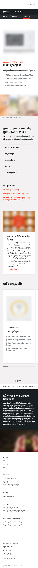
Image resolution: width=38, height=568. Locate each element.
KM (28, 4)
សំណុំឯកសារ (26, 16)
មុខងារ (5, 16)
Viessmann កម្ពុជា (8, 387)
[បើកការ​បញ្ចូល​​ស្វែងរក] (24, 4)
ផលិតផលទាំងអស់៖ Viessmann (26, 387)
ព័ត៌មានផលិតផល (14, 16)
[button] (19, 381)
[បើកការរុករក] (34, 4)
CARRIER (20, 566)
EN (31, 4)
